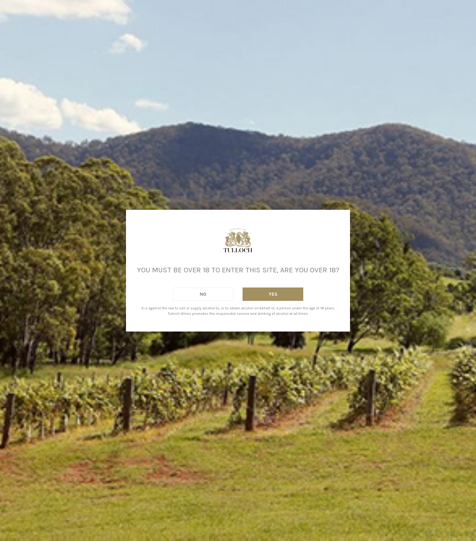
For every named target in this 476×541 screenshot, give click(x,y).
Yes (273, 294)
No (203, 294)
